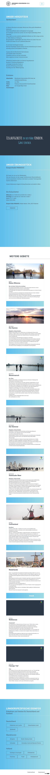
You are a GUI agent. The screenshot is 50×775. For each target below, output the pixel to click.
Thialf (22, 756)
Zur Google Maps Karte (21, 85)
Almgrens (12, 739)
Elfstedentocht (34, 756)
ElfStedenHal (31, 752)
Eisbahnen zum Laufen (16, 725)
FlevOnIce (12, 756)
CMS (48, 773)
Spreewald (12, 729)
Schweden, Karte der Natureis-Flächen (31, 743)
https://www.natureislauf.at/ (23, 636)
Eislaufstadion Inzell (33, 725)
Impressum (41, 772)
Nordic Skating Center (26, 739)
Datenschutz (31, 772)
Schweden (12, 743)
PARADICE (12, 208)
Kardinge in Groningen (15, 752)
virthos (46, 773)
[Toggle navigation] (42, 3)
